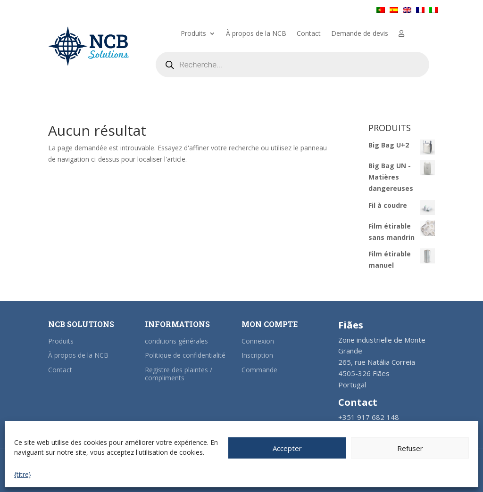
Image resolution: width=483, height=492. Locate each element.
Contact (309, 34)
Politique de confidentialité (185, 355)
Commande (259, 369)
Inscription (257, 355)
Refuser (410, 448)
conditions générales (176, 340)
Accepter (287, 448)
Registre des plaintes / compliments (178, 373)
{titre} (22, 474)
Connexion (258, 340)
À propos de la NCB (256, 34)
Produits (193, 34)
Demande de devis (359, 34)
